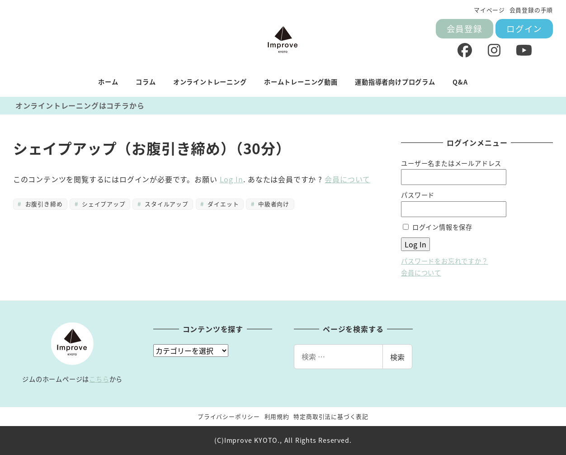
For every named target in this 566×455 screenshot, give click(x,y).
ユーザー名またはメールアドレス (451, 163)
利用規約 (276, 416)
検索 (397, 356)
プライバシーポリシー (229, 416)
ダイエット (222, 203)
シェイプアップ (103, 203)
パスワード (417, 194)
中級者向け (272, 203)
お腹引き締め (42, 203)
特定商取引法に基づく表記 (330, 416)
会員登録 (464, 28)
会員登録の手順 (531, 9)
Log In (231, 179)
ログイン (524, 28)
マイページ (489, 9)
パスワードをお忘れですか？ (444, 260)
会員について (347, 179)
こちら (99, 379)
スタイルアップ (166, 203)
